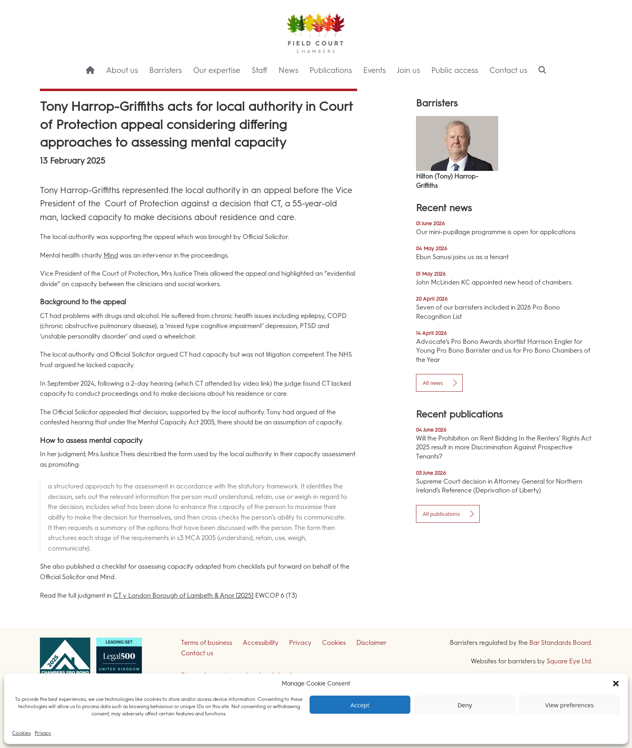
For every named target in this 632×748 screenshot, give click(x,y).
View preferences (569, 705)
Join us (408, 70)
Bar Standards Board (560, 642)
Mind (111, 255)
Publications (331, 70)
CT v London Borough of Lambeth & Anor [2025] (183, 595)
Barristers (165, 70)
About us (122, 70)
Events (374, 70)
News (288, 70)
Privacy (43, 733)
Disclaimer (371, 642)
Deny (464, 705)
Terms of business (206, 642)
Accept (360, 705)
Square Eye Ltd (569, 661)
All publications (441, 513)
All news (433, 382)
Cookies (21, 733)
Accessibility (261, 642)
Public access (454, 70)
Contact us (508, 70)
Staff (259, 70)
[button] (616, 683)
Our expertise (216, 70)
